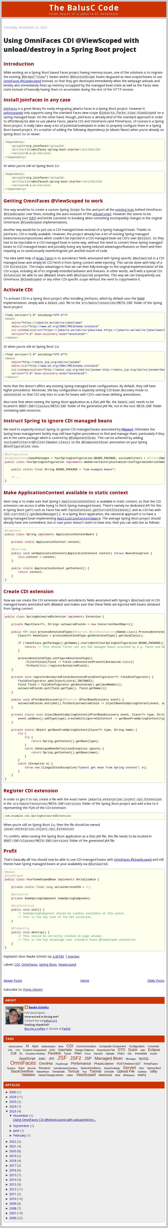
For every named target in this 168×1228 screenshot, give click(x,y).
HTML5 (120, 1054)
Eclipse (154, 1050)
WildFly (142, 1075)
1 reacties (72, 956)
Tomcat (73, 1071)
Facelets (54, 1053)
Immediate (141, 1053)
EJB (14, 1053)
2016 (12, 1170)
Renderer (45, 1068)
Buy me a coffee (34, 1029)
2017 (12, 1165)
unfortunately (13, 113)
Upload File (126, 1071)
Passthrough (62, 1064)
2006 (12, 1218)
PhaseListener (104, 1063)
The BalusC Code (84, 7)
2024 (12, 1106)
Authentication (48, 1046)
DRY (32, 218)
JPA (51, 1058)
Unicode (109, 1071)
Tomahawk (58, 1071)
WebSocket (105, 1075)
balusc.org (50, 1020)
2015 (12, 1175)
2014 (12, 1179)
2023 (12, 1111)
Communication (86, 1046)
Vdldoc (69, 1075)
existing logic (124, 209)
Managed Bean (108, 1058)
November (20, 1115)
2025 (12, 1102)
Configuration (137, 1046)
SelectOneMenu (90, 1068)
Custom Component (34, 1050)
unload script (102, 214)
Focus (88, 1054)
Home (84, 980)
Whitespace (129, 1075)
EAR (142, 1050)
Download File (106, 1050)
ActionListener (16, 1046)
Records (32, 1068)
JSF (62, 1058)
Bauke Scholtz (39, 1007)
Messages (131, 1059)
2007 (12, 1213)
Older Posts (155, 980)
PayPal (66, 1029)
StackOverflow (22, 1071)
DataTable (65, 1050)
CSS (10, 1050)
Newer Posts (13, 980)
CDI (17, 964)
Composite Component (112, 1046)
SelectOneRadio (112, 1068)
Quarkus (11, 1068)
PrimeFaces (151, 1063)
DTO (121, 1050)
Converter (153, 1046)
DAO (52, 1050)
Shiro (141, 1068)
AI (27, 1046)
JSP (87, 1058)
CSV (18, 1050)
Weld (140, 298)
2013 (12, 1184)
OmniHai (45, 1063)
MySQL (144, 1058)
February (19, 1135)
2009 (12, 1203)
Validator (28, 1075)
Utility (153, 1071)
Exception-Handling (35, 1054)
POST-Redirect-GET (129, 1063)
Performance (81, 1063)
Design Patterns (84, 1050)
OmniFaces (22, 81)
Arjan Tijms (44, 258)
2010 (12, 1199)
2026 (12, 1097)
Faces (67, 1053)
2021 (12, 1146)
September (21, 1126)
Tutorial (95, 1071)
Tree (84, 1072)
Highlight (110, 1054)
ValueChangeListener (50, 1075)
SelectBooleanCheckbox (65, 1068)
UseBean (142, 1072)
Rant (21, 1068)
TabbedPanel (42, 1072)
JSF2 (75, 1058)
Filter (78, 1053)
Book (60, 1046)
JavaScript (27, 1058)
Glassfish (98, 1054)
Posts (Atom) (33, 989)
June (16, 1130)
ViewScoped (67, 964)
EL (21, 1053)
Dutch (132, 1050)
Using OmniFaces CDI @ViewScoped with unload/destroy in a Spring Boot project (71, 45)
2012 (12, 1189)
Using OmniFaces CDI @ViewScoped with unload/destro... (54, 1120)
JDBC (42, 1058)
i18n (130, 1054)
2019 (12, 1156)
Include (153, 1054)
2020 (12, 1151)
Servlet (129, 1067)
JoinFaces (10, 108)
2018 (12, 1161)
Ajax (35, 1046)
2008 (12, 1208)
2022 (12, 1141)
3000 (12, 1092)
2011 (12, 1194)
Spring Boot (48, 964)
